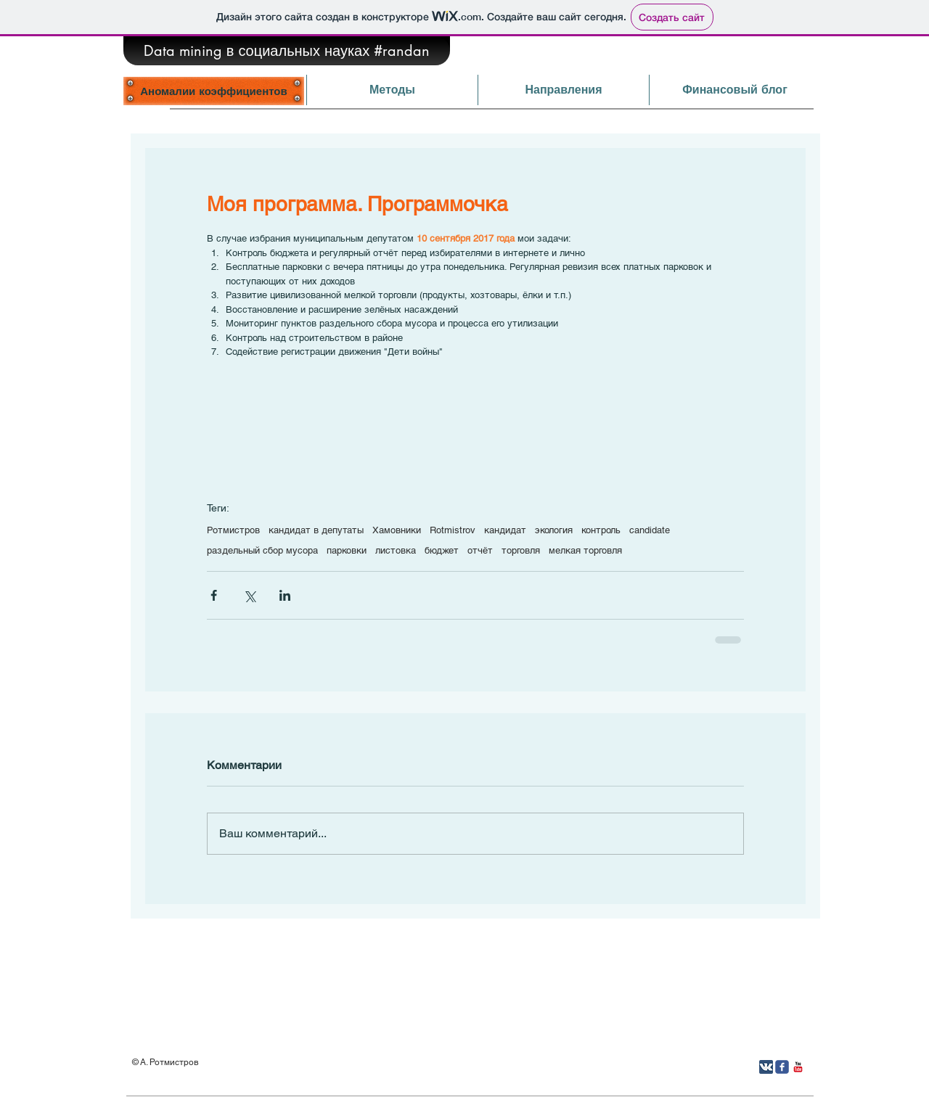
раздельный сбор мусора (262, 550)
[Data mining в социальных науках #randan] (286, 50)
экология (554, 530)
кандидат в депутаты (316, 530)
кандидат (505, 530)
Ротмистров (233, 530)
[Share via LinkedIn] (285, 595)
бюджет (442, 550)
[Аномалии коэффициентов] (213, 90)
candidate (649, 530)
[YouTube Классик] (798, 1067)
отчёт (480, 550)
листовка (395, 550)
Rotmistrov (452, 530)
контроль (601, 530)
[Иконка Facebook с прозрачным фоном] (782, 1067)
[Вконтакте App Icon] (766, 1067)
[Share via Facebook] (214, 595)
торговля (521, 550)
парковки (347, 550)
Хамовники (396, 530)
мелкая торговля (585, 550)
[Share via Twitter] (249, 595)
